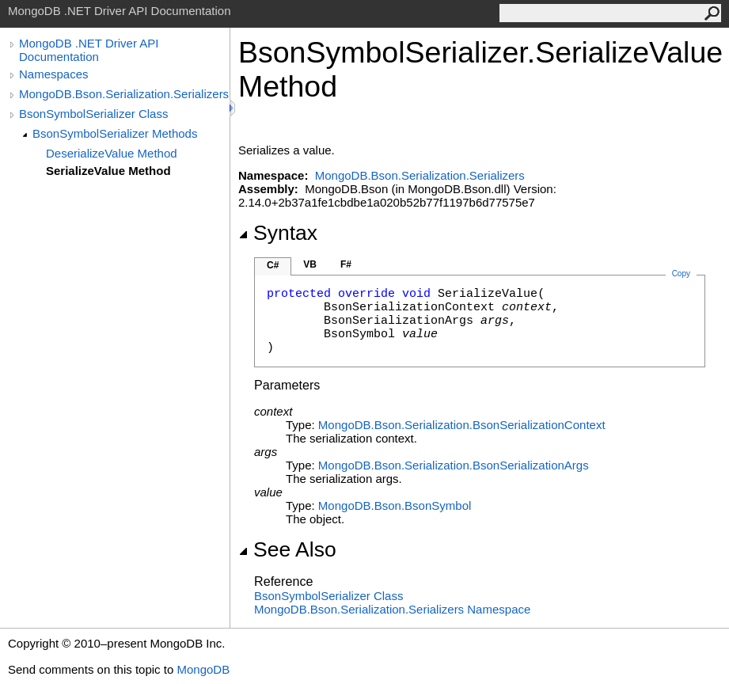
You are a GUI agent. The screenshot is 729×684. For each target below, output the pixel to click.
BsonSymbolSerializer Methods (114, 133)
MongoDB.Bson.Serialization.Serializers (124, 94)
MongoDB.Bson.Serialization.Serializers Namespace (392, 609)
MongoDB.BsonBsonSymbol (394, 505)
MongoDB (203, 669)
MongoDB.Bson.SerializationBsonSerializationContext (462, 424)
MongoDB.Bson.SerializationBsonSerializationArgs (453, 465)
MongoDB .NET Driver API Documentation (88, 49)
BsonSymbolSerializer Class (93, 113)
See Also (287, 549)
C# (273, 265)
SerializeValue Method (108, 170)
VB (310, 264)
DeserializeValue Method (111, 153)
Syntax (277, 233)
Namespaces (54, 74)
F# (345, 264)
